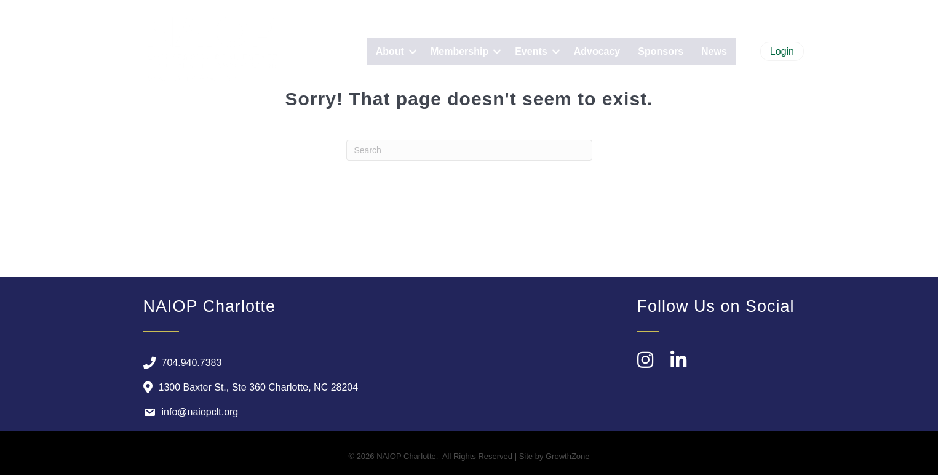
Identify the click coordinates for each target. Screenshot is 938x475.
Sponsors (660, 51)
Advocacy (597, 51)
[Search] (469, 150)
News (714, 51)
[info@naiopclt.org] (188, 412)
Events (531, 51)
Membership (459, 51)
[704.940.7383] (179, 363)
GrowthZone (568, 456)
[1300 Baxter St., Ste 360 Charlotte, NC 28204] (248, 387)
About (390, 51)
